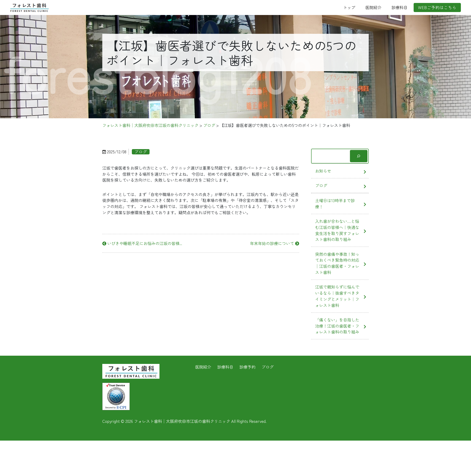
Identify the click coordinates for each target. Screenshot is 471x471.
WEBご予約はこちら (437, 7)
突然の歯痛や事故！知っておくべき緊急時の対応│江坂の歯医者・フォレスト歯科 (337, 263)
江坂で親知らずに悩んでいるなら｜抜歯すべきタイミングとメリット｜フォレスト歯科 (337, 296)
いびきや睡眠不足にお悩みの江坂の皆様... (142, 243)
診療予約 (247, 367)
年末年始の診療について (274, 243)
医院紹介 (373, 7)
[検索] (358, 156)
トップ (349, 7)
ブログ (321, 185)
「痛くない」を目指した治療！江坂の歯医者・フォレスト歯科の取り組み (337, 326)
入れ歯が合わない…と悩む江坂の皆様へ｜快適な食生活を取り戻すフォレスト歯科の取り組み (337, 230)
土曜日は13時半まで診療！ (335, 203)
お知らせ (323, 171)
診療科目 (399, 7)
